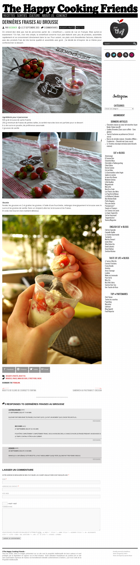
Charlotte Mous (110, 160)
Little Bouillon (109, 182)
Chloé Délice (109, 165)
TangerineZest (109, 217)
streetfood (32, 378)
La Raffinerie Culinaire (112, 196)
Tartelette (108, 237)
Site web (5, 493)
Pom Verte (108, 277)
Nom (3, 479)
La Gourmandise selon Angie (114, 172)
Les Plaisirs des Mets (112, 191)
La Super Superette (111, 213)
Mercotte (108, 186)
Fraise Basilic (109, 266)
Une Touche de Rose (111, 287)
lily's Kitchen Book (110, 198)
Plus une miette (110, 203)
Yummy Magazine (110, 220)
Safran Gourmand (110, 215)
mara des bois (23, 378)
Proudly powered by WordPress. (121, 551)
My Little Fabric (110, 282)
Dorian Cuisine (109, 167)
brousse (9, 378)
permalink (16, 382)
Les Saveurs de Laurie (112, 210)
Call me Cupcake (110, 230)
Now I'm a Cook (109, 189)
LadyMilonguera (15, 410)
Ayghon (11, 448)
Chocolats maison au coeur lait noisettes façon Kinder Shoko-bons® (122, 125)
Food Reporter (109, 311)
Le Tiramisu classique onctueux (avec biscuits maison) (122, 144)
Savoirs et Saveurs (111, 208)
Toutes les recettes (111, 299)
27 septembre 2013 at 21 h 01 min (26, 429)
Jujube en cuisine (110, 175)
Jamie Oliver (109, 241)
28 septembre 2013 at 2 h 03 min (20, 451)
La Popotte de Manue (112, 194)
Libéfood (108, 306)
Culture (34, 15)
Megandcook (109, 184)
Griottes (107, 268)
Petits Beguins (110, 201)
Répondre (96, 421)
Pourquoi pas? (109, 205)
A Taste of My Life (111, 261)
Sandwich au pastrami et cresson (87, 389)
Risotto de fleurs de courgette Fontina (19, 389)
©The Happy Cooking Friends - (13, 551)
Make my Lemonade (111, 275)
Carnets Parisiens (111, 263)
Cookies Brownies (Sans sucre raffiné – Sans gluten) (121, 130)
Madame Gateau (110, 179)
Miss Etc (107, 280)
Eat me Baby (109, 170)
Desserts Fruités (67, 27)
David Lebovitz (109, 246)
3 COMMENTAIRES (51, 27)
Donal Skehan (109, 249)
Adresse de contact (10, 486)
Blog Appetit (109, 309)
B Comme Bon (109, 158)
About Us (48, 15)
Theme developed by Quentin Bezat (122, 555)
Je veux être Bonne (111, 177)
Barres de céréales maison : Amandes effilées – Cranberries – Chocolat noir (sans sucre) (122, 140)
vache (39, 378)
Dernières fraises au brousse (30, 21)
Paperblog (108, 301)
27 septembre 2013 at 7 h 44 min (20, 412)
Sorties (22, 15)
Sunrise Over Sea (110, 285)
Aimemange (109, 156)
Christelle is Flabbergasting (114, 163)
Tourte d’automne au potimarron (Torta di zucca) (120, 135)
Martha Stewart (110, 239)
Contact (61, 15)
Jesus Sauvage (110, 270)
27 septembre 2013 (31, 27)
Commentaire (7, 507)
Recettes (9, 15)
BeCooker (13, 27)
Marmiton (108, 304)
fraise (15, 378)
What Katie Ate (110, 244)
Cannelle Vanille (110, 232)
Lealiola (107, 273)
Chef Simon (108, 297)
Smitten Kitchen (110, 251)
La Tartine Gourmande (112, 234)
